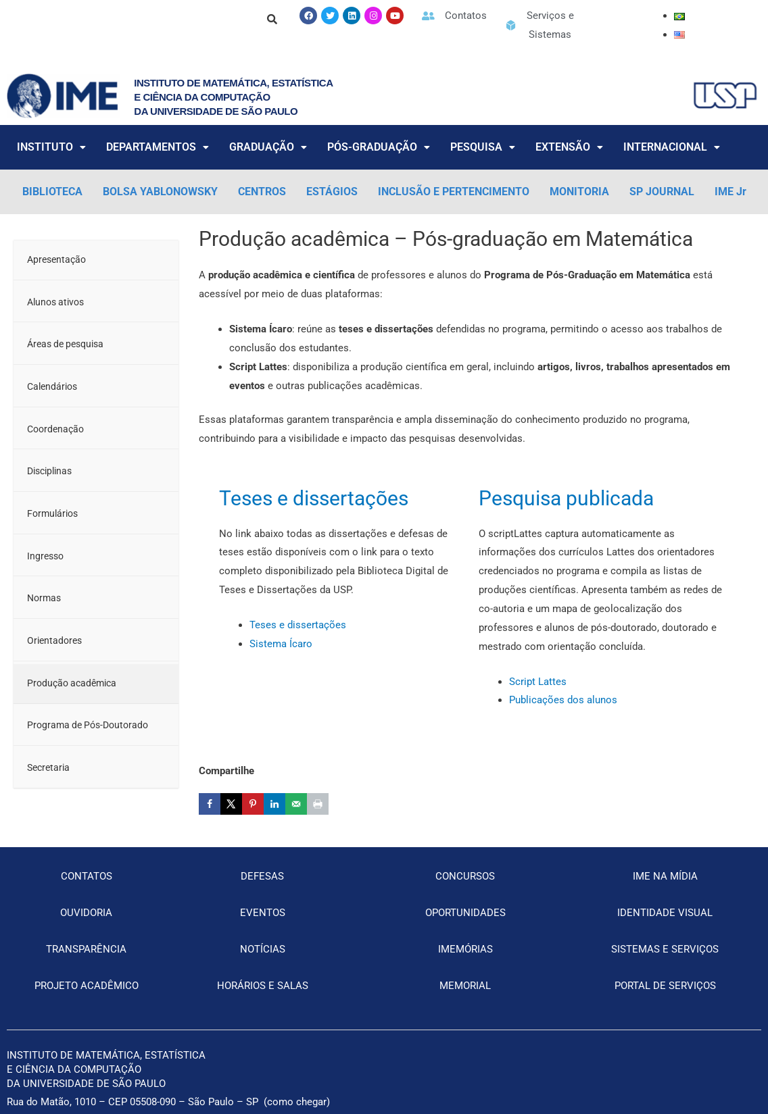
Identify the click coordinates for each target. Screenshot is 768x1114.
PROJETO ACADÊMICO (86, 986)
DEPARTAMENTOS (157, 147)
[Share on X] (231, 804)
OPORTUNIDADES (465, 913)
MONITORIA (579, 191)
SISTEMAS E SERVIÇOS (665, 949)
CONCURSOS (465, 876)
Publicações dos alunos (563, 700)
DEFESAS (262, 876)
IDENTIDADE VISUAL (665, 913)
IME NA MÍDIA (665, 876)
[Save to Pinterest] (253, 804)
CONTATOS (86, 876)
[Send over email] (296, 804)
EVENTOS (262, 913)
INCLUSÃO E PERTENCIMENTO (453, 191)
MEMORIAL (465, 986)
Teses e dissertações (313, 498)
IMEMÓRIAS (465, 949)
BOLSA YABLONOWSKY (160, 191)
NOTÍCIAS (262, 949)
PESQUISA (482, 147)
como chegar (297, 1102)
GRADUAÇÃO (268, 147)
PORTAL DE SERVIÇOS (665, 986)
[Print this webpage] (318, 804)
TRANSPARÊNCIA (86, 949)
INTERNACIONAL (671, 147)
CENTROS (262, 191)
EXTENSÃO (569, 147)
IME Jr (730, 191)
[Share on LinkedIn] (274, 804)
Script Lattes (538, 682)
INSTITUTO (51, 147)
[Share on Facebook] (209, 804)
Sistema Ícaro (280, 644)
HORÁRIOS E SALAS (262, 986)
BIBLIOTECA (52, 191)
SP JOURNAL (661, 191)
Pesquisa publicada (566, 498)
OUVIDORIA (86, 913)
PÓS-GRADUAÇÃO (378, 147)
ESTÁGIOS (332, 191)
